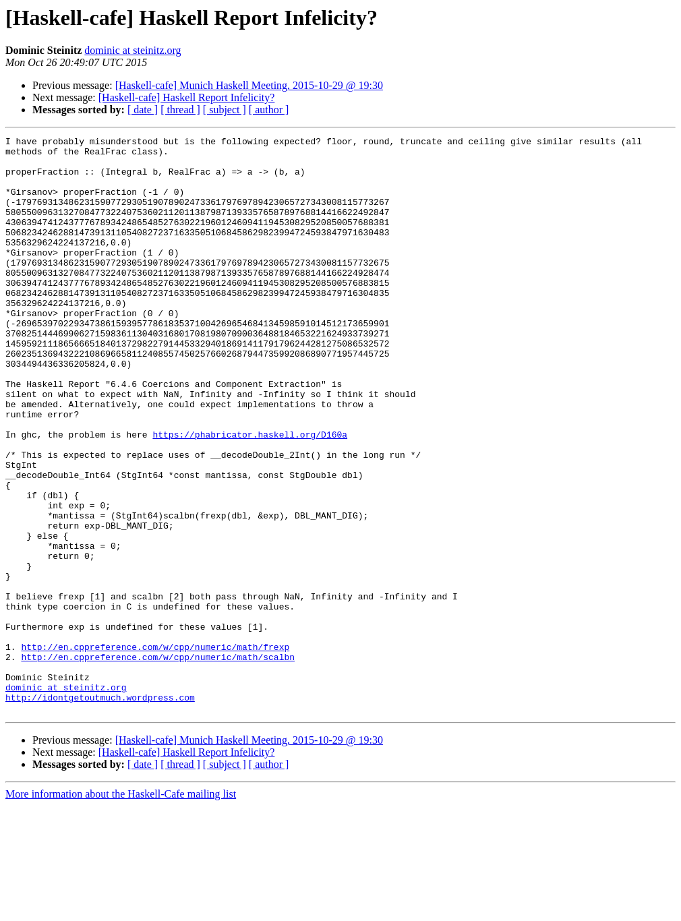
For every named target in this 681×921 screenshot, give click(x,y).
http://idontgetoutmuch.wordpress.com (100, 810)
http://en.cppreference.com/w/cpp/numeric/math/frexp (155, 750)
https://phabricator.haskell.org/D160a (249, 495)
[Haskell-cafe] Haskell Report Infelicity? (186, 97)
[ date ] (142, 109)
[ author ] (269, 109)
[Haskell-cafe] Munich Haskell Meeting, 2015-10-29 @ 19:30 (249, 85)
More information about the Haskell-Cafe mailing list (120, 909)
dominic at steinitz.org (132, 50)
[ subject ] (224, 109)
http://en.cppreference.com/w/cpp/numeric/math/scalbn (158, 762)
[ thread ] (180, 109)
